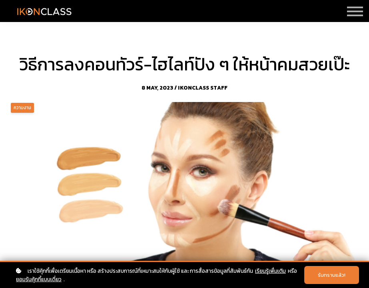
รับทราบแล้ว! (331, 275)
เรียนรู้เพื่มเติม (270, 271)
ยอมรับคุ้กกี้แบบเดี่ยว (39, 279)
